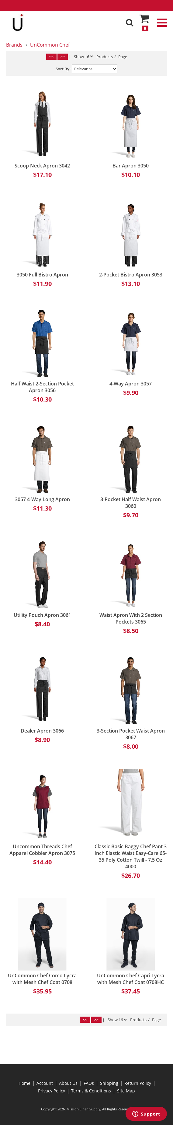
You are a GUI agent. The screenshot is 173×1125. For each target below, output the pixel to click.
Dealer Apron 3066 (42, 730)
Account (44, 1083)
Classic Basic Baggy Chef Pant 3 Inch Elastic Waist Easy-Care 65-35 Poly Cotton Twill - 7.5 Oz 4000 (131, 856)
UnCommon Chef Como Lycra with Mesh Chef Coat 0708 (42, 979)
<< (51, 56)
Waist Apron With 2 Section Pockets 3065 (130, 618)
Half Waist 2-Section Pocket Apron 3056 (42, 387)
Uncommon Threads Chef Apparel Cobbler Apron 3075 (42, 849)
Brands (14, 44)
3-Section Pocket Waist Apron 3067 (131, 734)
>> (63, 56)
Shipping (109, 1083)
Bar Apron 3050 (130, 165)
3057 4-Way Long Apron (42, 499)
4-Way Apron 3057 (130, 383)
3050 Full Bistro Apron (42, 274)
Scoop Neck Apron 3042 (42, 165)
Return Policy (137, 1083)
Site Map (126, 1091)
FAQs (89, 1083)
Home (24, 1083)
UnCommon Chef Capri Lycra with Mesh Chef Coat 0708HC (130, 979)
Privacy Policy (51, 1091)
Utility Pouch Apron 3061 (42, 615)
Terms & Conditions (91, 1091)
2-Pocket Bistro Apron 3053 (130, 274)
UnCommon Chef (50, 44)
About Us (68, 1083)
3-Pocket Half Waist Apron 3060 (130, 502)
